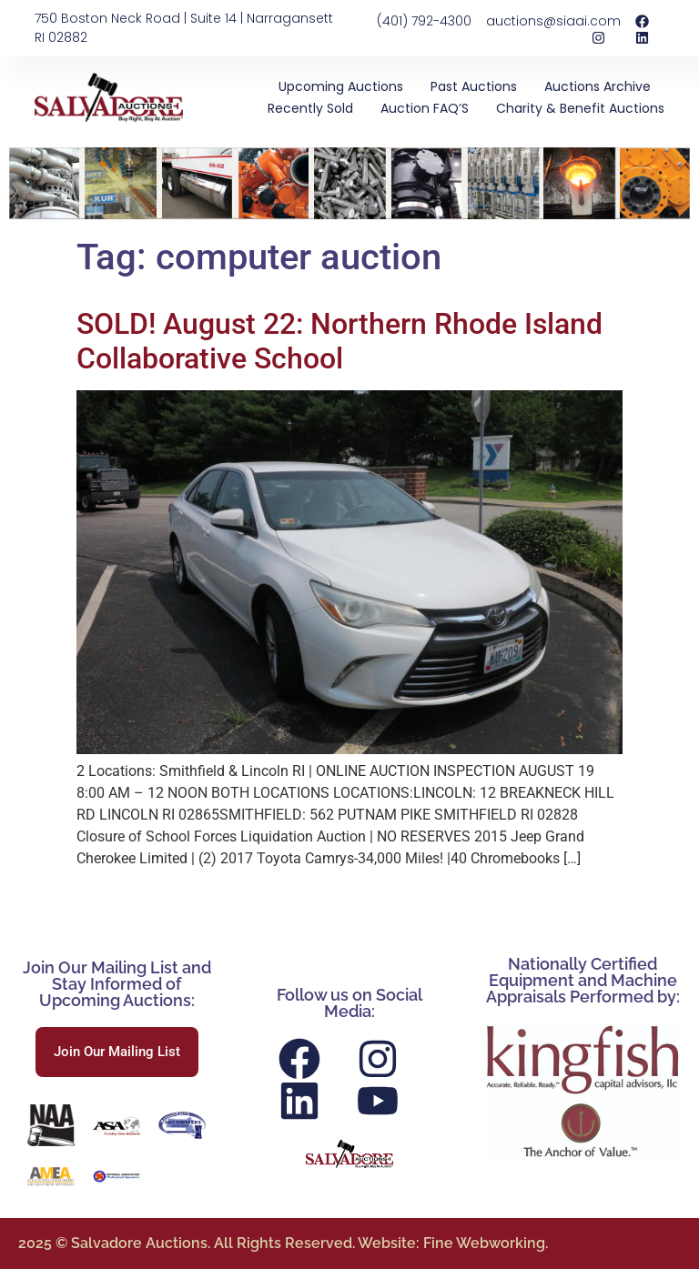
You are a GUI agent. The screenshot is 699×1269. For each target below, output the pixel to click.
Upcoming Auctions (341, 86)
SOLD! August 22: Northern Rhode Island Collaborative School (339, 341)
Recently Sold (310, 108)
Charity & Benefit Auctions (580, 108)
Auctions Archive (597, 86)
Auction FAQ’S (424, 108)
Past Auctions (474, 86)
